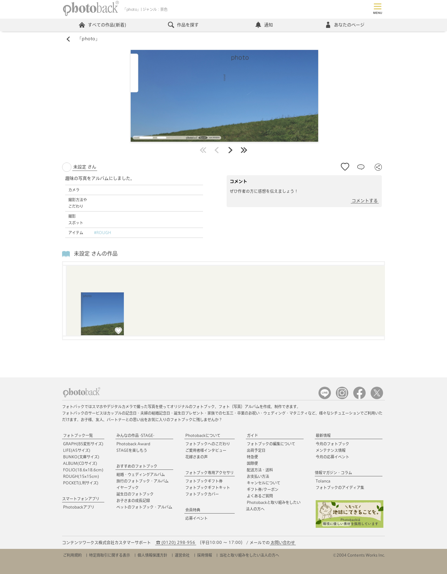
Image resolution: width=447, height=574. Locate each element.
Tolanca (323, 481)
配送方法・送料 (260, 470)
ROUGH (81, 476)
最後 (244, 150)
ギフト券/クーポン (262, 489)
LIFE (76, 450)
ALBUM (80, 463)
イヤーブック (127, 487)
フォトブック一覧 (78, 435)
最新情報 (323, 435)
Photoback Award (133, 444)
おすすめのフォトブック (136, 466)
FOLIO (83, 470)
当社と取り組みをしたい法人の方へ (249, 555)
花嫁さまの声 (196, 457)
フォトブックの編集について (271, 444)
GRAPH (83, 444)
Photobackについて (202, 435)
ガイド (252, 435)
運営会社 (182, 555)
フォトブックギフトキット (207, 487)
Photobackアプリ (78, 507)
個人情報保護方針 (152, 555)
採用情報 (204, 555)
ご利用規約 (72, 555)
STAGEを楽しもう (131, 450)
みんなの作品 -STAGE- (135, 435)
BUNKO (81, 457)
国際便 (252, 463)
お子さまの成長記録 (133, 500)
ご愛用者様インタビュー (205, 450)
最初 (203, 150)
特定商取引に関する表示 (109, 555)
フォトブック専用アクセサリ (209, 472)
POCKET (80, 483)
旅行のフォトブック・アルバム (142, 481)
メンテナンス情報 (330, 450)
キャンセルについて (263, 483)
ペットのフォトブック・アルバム (144, 507)
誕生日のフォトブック (135, 494)
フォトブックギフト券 (204, 481)
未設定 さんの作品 (96, 253)
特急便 (252, 457)
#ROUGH (102, 232)
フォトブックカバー (202, 494)
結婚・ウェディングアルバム (140, 474)
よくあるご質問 (260, 496)
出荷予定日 (256, 450)
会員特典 (192, 510)
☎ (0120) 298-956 (175, 543)
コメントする (365, 200)
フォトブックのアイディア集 (340, 487)
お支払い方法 (258, 476)
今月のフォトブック (332, 444)
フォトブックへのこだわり (207, 444)
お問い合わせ (283, 543)
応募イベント (196, 518)
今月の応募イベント (332, 457)
